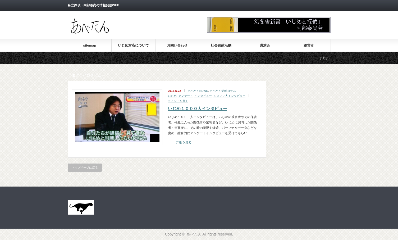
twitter (320, 5)
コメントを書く (178, 100)
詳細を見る (184, 142)
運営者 (309, 45)
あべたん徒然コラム (223, 90)
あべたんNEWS (198, 90)
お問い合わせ (177, 45)
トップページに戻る (85, 167)
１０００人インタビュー (229, 95)
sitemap (89, 45)
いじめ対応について (133, 45)
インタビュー (203, 95)
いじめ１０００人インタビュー (197, 108)
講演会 (265, 45)
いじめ (172, 95)
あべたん (194, 234)
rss (313, 5)
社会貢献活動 (221, 45)
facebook (328, 5)
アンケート (185, 95)
